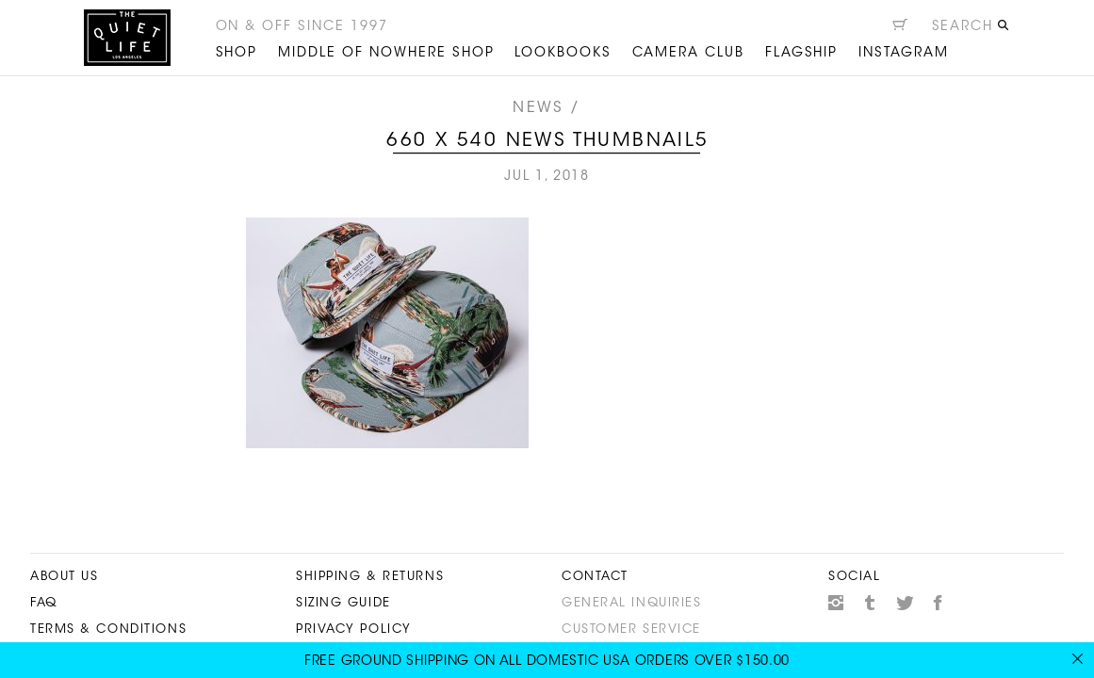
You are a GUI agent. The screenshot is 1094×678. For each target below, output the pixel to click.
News (538, 108)
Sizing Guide (343, 603)
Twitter (904, 602)
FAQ (43, 603)
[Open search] (971, 29)
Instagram (835, 602)
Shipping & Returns (370, 577)
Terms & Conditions (108, 629)
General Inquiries (632, 603)
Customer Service (631, 629)
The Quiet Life (127, 37)
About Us (64, 577)
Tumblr (870, 602)
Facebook (938, 602)
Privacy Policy (354, 629)
